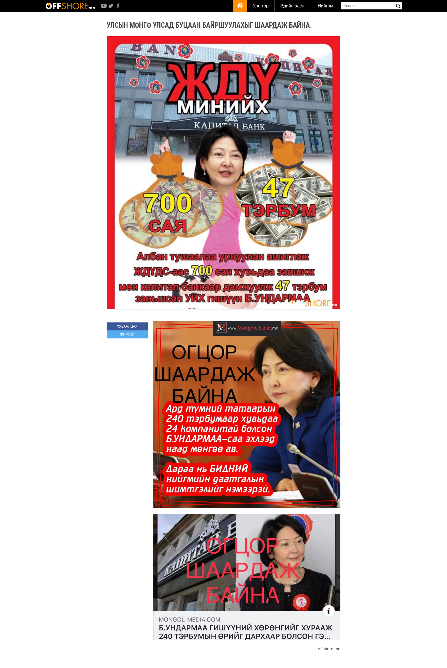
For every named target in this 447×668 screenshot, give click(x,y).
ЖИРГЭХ (127, 334)
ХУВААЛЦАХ (127, 326)
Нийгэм (325, 5)
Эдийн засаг (293, 5)
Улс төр (261, 5)
